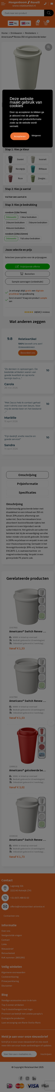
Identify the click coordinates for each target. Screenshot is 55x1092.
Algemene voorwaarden (13, 972)
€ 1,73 (16, 856)
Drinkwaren (16, 33)
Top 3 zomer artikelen (12, 1004)
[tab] (27, 475)
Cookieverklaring (10, 976)
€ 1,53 (16, 648)
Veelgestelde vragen (11, 935)
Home (4, 33)
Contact (5, 939)
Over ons (5, 930)
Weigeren (36, 135)
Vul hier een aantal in (16, 196)
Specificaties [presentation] (27, 492)
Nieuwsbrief (7, 948)
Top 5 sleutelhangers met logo (17, 1009)
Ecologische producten (12, 1018)
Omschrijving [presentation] (27, 475)
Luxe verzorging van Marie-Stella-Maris (21, 1022)
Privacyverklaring (10, 981)
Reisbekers (30, 33)
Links (4, 944)
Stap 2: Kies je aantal (18, 189)
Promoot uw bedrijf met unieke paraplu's (22, 1013)
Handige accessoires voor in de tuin (18, 1000)
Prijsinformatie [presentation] (27, 484)
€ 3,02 (16, 787)
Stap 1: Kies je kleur (17, 149)
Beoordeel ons (28, 352)
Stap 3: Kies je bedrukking (21, 204)
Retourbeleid (8, 953)
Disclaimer (6, 985)
